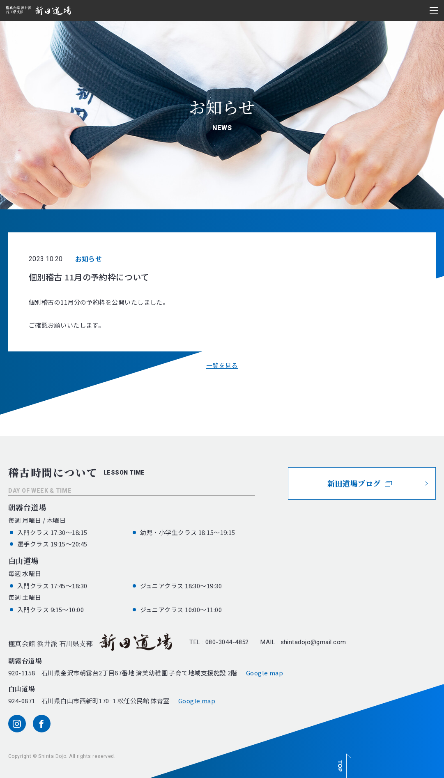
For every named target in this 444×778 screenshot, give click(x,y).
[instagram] (17, 723)
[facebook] (42, 723)
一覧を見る (222, 365)
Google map (264, 672)
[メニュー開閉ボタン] (433, 10)
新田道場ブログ (359, 483)
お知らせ (88, 259)
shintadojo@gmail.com (313, 642)
